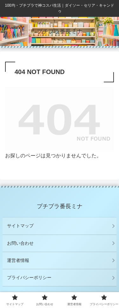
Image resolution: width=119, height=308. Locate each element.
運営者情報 (18, 260)
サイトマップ (20, 225)
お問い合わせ (20, 243)
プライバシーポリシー (29, 277)
